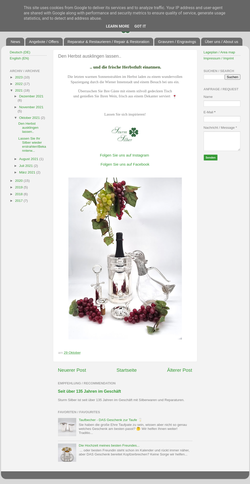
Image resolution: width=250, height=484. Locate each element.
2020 (19, 181)
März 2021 (27, 172)
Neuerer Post (72, 370)
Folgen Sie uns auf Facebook (125, 164)
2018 (19, 194)
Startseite (127, 370)
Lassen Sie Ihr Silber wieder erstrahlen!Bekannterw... (32, 145)
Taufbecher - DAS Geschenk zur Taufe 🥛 (110, 420)
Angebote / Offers (44, 41)
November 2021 (31, 107)
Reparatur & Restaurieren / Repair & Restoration (108, 41)
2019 (19, 187)
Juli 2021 (26, 166)
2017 (19, 201)
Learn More (117, 26)
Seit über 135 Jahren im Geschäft (89, 391)
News (15, 41)
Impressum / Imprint (219, 58)
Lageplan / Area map (219, 52)
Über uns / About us (221, 41)
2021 (19, 90)
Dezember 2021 (31, 96)
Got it (140, 26)
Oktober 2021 (30, 118)
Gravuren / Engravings (177, 41)
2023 (19, 77)
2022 (19, 84)
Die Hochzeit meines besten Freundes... (109, 445)
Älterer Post (179, 370)
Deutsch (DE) (20, 52)
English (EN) (19, 58)
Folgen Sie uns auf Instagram (124, 155)
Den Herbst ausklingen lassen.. (28, 128)
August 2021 (29, 159)
